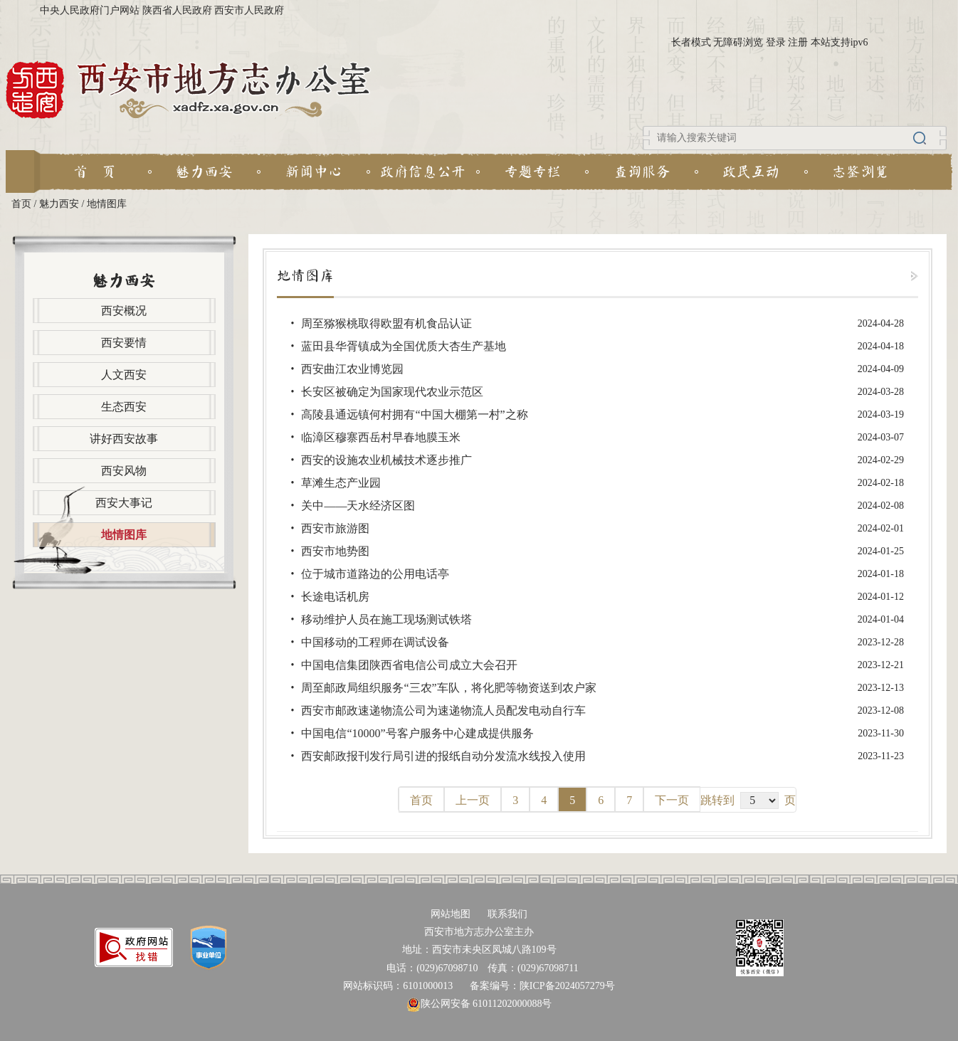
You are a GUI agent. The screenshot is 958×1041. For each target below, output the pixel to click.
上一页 (473, 800)
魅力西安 (204, 171)
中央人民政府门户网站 (90, 10)
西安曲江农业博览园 (352, 369)
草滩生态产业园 (341, 483)
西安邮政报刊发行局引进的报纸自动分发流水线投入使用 (443, 756)
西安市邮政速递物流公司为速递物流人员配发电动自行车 (443, 710)
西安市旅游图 (335, 528)
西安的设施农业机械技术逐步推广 (386, 460)
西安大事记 (123, 503)
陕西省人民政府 (177, 10)
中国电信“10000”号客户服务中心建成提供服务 (417, 733)
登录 (776, 42)
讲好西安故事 (124, 439)
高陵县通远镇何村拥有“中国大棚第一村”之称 (414, 414)
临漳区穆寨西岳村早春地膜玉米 (380, 437)
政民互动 (750, 171)
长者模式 (691, 42)
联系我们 (507, 914)
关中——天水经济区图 (358, 506)
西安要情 (124, 343)
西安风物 (124, 471)
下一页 (672, 800)
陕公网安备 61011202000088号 (479, 1003)
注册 (798, 42)
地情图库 (107, 204)
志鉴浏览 (860, 171)
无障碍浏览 (738, 42)
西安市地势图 (335, 551)
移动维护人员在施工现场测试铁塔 (386, 619)
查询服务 (642, 171)
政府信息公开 (422, 171)
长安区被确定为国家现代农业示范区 (392, 392)
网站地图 (450, 914)
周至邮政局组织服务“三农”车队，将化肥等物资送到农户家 (448, 688)
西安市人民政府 (249, 10)
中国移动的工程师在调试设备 (375, 642)
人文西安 (124, 375)
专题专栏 (532, 171)
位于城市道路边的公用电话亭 (375, 574)
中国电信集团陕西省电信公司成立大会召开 (409, 665)
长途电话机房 (335, 597)
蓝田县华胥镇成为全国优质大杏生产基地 (403, 346)
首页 (21, 204)
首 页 (94, 171)
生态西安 (124, 407)
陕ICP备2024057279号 (567, 986)
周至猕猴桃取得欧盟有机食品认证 (386, 323)
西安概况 (124, 311)
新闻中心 (313, 171)
